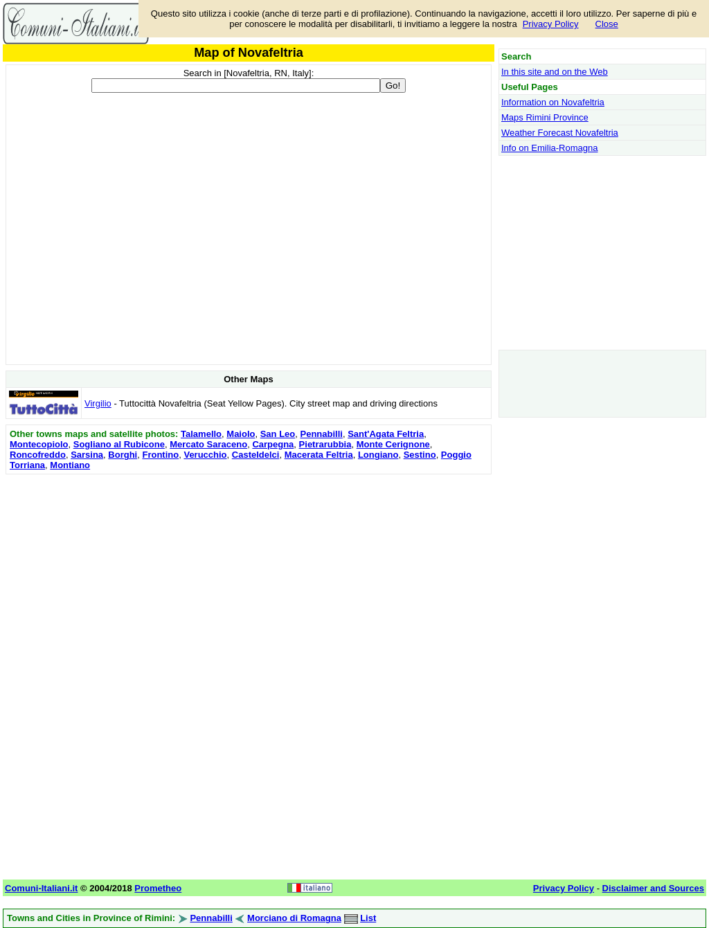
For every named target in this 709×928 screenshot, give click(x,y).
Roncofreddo (38, 454)
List (368, 918)
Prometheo (157, 888)
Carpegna (273, 444)
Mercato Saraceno (208, 444)
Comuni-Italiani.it (41, 888)
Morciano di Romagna (294, 918)
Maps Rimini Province (545, 117)
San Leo (278, 434)
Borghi (122, 454)
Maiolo (240, 434)
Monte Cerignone (393, 444)
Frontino (160, 454)
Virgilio (97, 403)
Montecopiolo (39, 444)
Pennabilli (321, 434)
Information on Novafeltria (552, 102)
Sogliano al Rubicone (119, 444)
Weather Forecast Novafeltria (559, 132)
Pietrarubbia (325, 444)
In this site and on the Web (554, 71)
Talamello (201, 434)
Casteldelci (256, 454)
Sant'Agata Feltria (386, 434)
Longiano (378, 454)
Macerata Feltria (319, 454)
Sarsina (87, 454)
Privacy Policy (551, 24)
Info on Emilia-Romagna (549, 148)
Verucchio (204, 454)
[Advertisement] (248, 575)
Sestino (420, 454)
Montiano (70, 465)
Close (606, 24)
